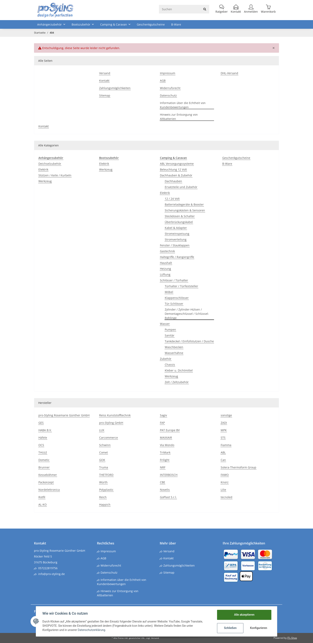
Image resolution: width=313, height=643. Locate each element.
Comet (103, 452)
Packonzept (46, 482)
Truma (103, 467)
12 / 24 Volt (172, 199)
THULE (42, 452)
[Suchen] (180, 9)
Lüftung (165, 274)
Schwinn (105, 445)
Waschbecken (174, 347)
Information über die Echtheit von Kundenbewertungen (183, 105)
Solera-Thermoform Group (238, 467)
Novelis (165, 490)
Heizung (165, 269)
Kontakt (104, 80)
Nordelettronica (49, 490)
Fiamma (226, 445)
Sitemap (104, 95)
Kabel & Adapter (176, 228)
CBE (162, 482)
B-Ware (227, 164)
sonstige (226, 415)
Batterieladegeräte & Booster (184, 204)
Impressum (167, 73)
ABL (223, 452)
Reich (103, 497)
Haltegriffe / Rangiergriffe (177, 257)
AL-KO (42, 504)
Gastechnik (167, 251)
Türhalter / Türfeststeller (181, 286)
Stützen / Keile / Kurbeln (54, 175)
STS (223, 437)
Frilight (164, 460)
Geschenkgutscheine (236, 158)
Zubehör (165, 359)
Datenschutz (168, 95)
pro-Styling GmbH (111, 423)
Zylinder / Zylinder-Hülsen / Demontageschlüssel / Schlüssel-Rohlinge (187, 314)
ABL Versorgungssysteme (177, 164)
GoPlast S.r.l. (168, 497)
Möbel (169, 292)
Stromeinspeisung (177, 234)
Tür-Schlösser (174, 304)
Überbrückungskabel (179, 222)
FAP (162, 423)
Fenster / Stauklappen (174, 245)
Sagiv (163, 415)
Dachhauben (173, 181)
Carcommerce (108, 437)
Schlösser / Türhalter (174, 280)
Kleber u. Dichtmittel (179, 370)
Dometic (43, 460)
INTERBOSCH (168, 475)
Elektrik (43, 169)
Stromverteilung (175, 239)
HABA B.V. (45, 430)
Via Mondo (167, 445)
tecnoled (226, 497)
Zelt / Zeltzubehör (177, 382)
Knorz (225, 482)
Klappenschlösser (177, 298)
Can (223, 460)
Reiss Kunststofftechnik (115, 415)
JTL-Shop (292, 638)
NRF (162, 467)
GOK (102, 460)
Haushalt (166, 263)
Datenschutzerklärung (91, 630)
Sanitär (169, 335)
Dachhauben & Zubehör (176, 175)
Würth (103, 482)
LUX (101, 430)
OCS (41, 445)
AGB (163, 80)
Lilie (223, 490)
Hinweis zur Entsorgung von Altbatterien (179, 117)
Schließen (230, 628)
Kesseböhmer (47, 475)
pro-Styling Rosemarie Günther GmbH (64, 415)
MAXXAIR (166, 437)
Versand (104, 73)
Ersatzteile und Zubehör (181, 187)
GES (41, 423)
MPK (224, 430)
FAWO (225, 475)
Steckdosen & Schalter (180, 216)
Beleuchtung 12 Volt (173, 169)
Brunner (44, 467)
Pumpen (170, 329)
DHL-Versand (229, 73)
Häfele (42, 437)
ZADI (224, 423)
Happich (104, 504)
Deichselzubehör (49, 164)
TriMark (165, 452)
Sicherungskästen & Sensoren (185, 210)
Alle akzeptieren (244, 614)
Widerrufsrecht (170, 88)
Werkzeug (45, 181)
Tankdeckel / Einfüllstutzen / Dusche (189, 341)
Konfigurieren (258, 628)
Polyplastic (106, 490)
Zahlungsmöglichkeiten (115, 88)
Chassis (170, 364)
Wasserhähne (174, 353)
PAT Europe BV (170, 430)
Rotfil (41, 497)
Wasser (165, 324)
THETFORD (106, 475)
